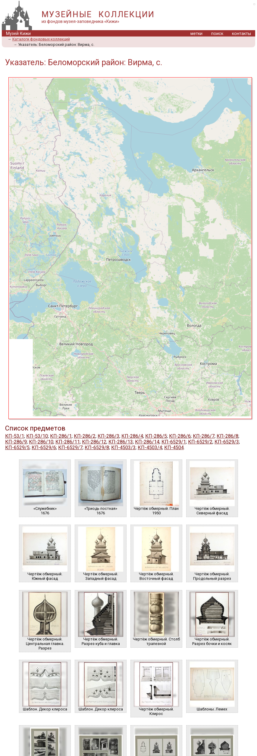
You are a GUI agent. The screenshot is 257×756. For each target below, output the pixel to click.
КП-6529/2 (200, 442)
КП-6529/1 (173, 442)
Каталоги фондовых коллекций (41, 39)
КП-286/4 (132, 436)
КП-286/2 (85, 436)
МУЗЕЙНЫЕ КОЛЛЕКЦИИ (98, 14)
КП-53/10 (37, 436)
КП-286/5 (156, 436)
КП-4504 (174, 447)
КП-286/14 (147, 442)
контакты (241, 33)
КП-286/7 (204, 436)
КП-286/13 (120, 442)
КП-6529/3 (227, 442)
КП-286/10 (41, 442)
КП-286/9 (16, 442)
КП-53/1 (14, 436)
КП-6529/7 (70, 447)
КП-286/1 (61, 436)
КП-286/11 (67, 442)
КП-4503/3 (123, 447)
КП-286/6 (180, 436)
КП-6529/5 (17, 447)
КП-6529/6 (44, 447)
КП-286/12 (94, 442)
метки (196, 33)
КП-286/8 (227, 436)
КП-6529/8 (97, 447)
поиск (217, 33)
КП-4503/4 (150, 447)
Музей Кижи (18, 33)
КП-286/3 (108, 436)
